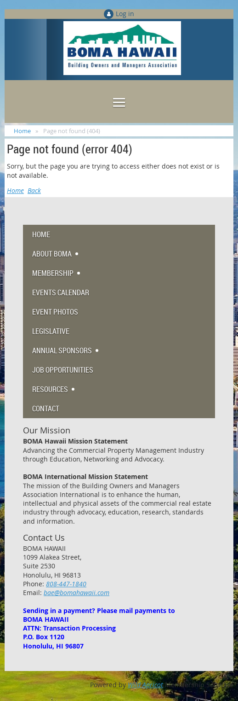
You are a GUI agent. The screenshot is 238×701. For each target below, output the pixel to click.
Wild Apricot (145, 684)
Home (22, 131)
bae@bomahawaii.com (76, 592)
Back (34, 190)
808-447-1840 (66, 583)
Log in (125, 13)
